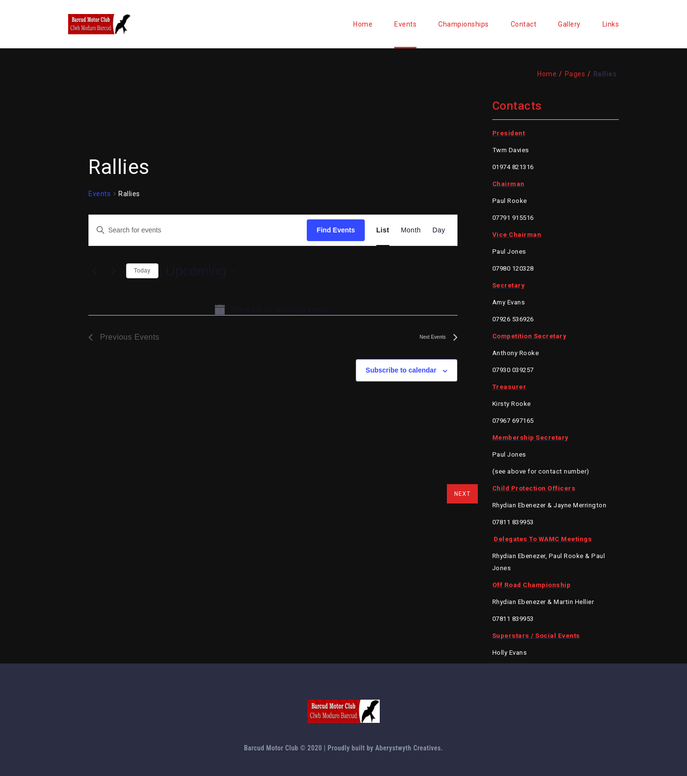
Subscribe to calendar (401, 370)
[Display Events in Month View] (411, 230)
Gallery (569, 24)
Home (362, 24)
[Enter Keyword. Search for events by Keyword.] (198, 230)
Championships (463, 24)
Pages (575, 74)
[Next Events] (113, 271)
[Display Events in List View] (382, 230)
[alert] (273, 309)
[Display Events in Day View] (438, 230)
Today (142, 270)
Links (610, 24)
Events (405, 24)
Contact (524, 24)
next (462, 493)
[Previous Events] (94, 271)
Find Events (335, 230)
